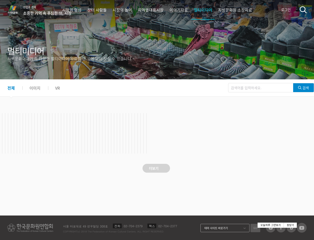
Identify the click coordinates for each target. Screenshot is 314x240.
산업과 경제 (47, 10)
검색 (303, 9)
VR (57, 88)
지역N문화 (15, 9)
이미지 (34, 88)
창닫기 (290, 225)
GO (255, 228)
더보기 (153, 168)
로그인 (286, 9)
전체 (11, 88)
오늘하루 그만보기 (271, 225)
